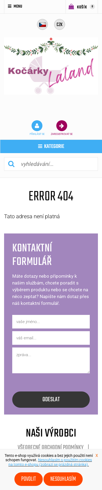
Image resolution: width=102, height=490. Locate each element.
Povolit (28, 479)
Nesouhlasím (63, 479)
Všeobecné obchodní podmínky (51, 448)
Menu (15, 6)
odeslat (51, 399)
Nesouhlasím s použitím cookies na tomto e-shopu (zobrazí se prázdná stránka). (50, 462)
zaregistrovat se (62, 127)
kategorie (51, 146)
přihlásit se (37, 127)
